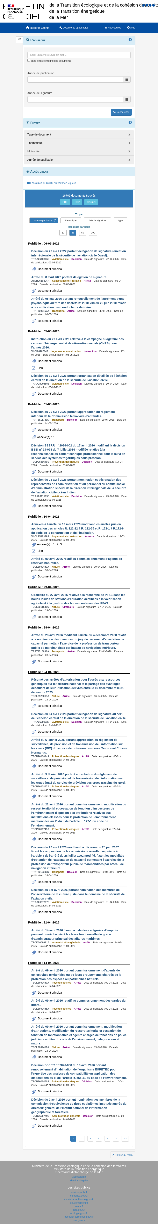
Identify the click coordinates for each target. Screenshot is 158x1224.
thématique (70, 220)
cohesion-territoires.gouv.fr (78, 1216)
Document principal (50, 269)
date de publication (43, 220)
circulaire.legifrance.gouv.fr (79, 1199)
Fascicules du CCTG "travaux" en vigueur (51, 183)
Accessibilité (79, 1176)
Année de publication (40, 159)
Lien (40, 368)
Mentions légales (79, 1180)
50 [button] (82, 232)
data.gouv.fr (79, 1209)
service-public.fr (79, 1192)
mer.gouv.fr (79, 1220)
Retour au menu (122, 1154)
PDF (65, 202)
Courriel (91, 202)
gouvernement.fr (79, 1202)
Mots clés (33, 151)
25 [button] (73, 232)
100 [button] (93, 232)
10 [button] (63, 232)
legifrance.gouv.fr (79, 1195)
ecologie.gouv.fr (79, 1213)
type (120, 220)
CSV (77, 202)
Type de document (39, 134)
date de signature (97, 220)
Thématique (35, 143)
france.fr (79, 1206)
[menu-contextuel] (28, 60)
